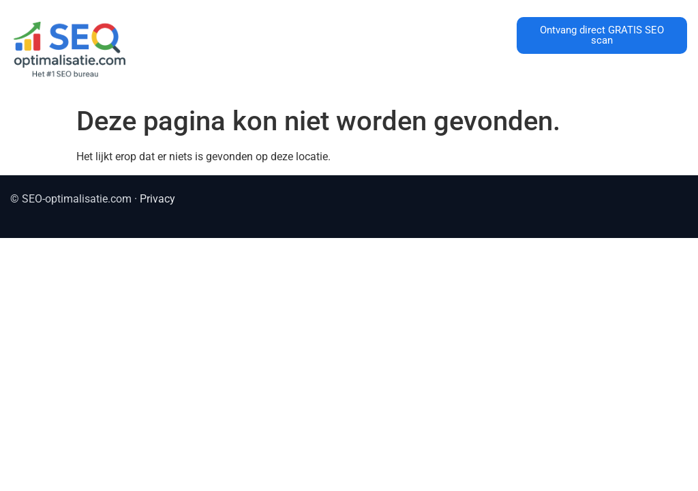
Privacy (157, 198)
